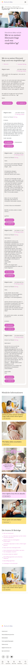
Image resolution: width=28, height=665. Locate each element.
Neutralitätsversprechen (8, 634)
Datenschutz (5, 644)
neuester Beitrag (22, 64)
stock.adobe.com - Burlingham (23, 26)
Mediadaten (5, 638)
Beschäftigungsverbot (9, 560)
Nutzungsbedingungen (7, 641)
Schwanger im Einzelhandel (10, 563)
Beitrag (15, 117)
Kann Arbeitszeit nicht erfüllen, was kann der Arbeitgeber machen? (14, 551)
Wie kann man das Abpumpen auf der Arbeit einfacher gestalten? (15, 536)
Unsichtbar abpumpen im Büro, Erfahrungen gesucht (15, 544)
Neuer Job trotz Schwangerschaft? (12, 547)
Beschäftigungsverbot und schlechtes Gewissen (13, 557)
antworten (9, 142)
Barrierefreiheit (6, 651)
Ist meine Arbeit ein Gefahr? (11, 554)
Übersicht (6, 64)
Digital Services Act (6, 647)
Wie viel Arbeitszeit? (9, 533)
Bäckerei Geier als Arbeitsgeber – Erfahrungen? (12, 540)
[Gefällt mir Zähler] (21, 103)
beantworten (8, 103)
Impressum (4, 631)
